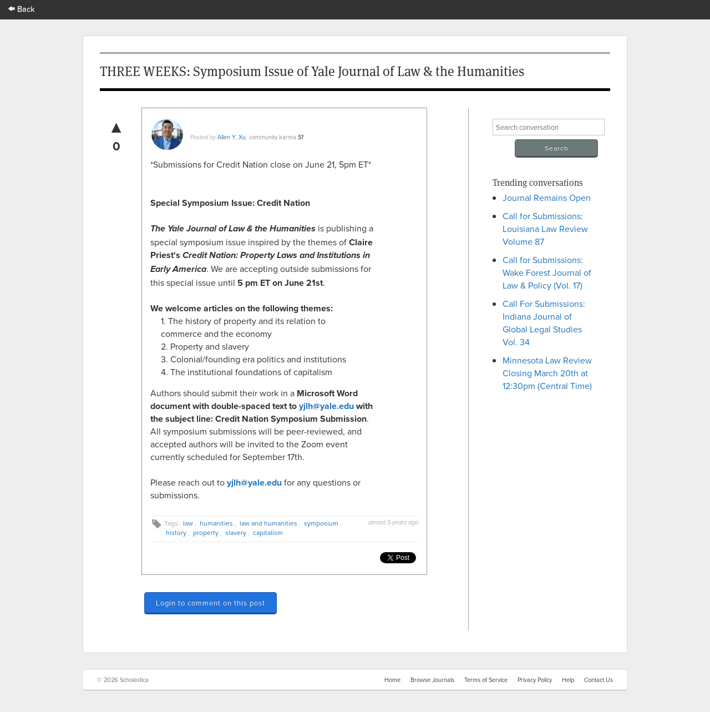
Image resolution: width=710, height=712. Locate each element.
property (206, 532)
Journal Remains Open (547, 197)
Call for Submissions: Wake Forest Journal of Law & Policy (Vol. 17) (547, 272)
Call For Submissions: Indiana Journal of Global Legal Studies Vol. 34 (544, 322)
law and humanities (268, 523)
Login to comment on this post (210, 603)
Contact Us (598, 679)
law (188, 523)
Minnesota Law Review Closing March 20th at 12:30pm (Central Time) (547, 373)
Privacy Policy (535, 679)
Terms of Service (486, 679)
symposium (321, 523)
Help (568, 679)
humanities (216, 523)
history (176, 532)
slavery (235, 532)
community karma (272, 137)
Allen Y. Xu (231, 137)
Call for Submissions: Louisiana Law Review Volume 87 (545, 229)
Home (392, 679)
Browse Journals (432, 679)
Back (21, 8)
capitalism (268, 532)
